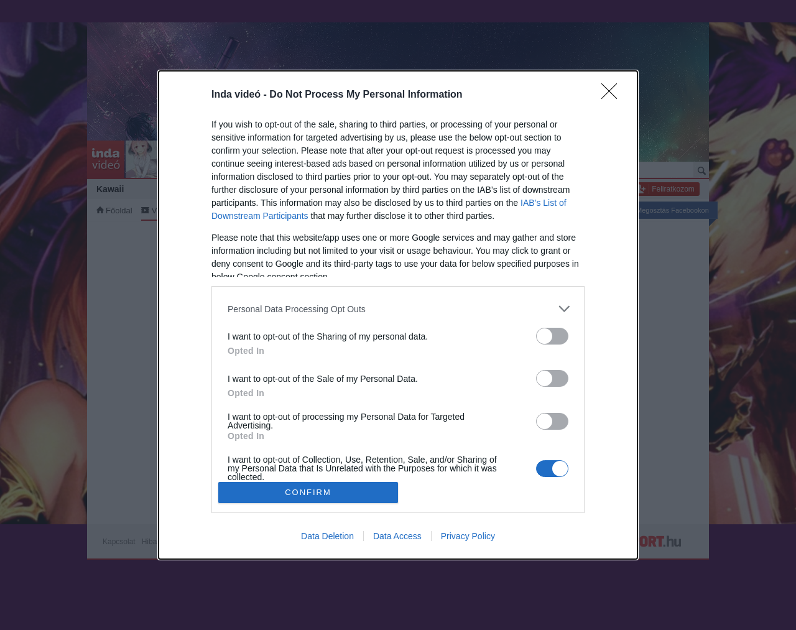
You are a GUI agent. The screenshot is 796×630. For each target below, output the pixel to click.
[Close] (613, 95)
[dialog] (398, 315)
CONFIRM (308, 492)
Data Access (397, 536)
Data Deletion (327, 536)
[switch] (552, 336)
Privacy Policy (468, 536)
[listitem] (398, 308)
